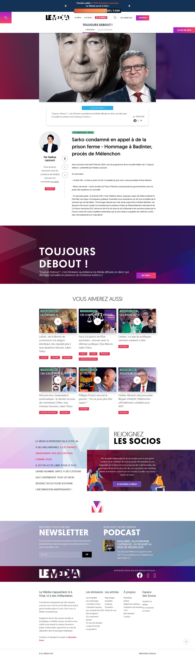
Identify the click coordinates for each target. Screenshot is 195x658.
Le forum (88, 17)
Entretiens (109, 607)
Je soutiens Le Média (127, 484)
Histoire (55, 357)
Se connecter (126, 18)
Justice (83, 354)
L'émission (90, 30)
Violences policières (88, 359)
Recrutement (129, 613)
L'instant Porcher (93, 626)
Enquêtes (108, 601)
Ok (87, 554)
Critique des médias (48, 412)
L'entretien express (94, 607)
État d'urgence (92, 613)
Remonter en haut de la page (186, 641)
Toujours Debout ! (97, 108)
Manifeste (128, 597)
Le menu (78, 18)
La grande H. (91, 629)
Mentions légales (147, 654)
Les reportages (92, 601)
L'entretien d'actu (93, 604)
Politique (50, 189)
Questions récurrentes (133, 607)
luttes (93, 354)
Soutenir (143, 18)
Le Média (60, 573)
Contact (127, 616)
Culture (44, 357)
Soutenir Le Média (147, 603)
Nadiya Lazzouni (50, 158)
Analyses (108, 604)
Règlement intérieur (132, 604)
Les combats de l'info (95, 610)
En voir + (146, 275)
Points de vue (110, 610)
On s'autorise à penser (92, 618)
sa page (55, 181)
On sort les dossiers (94, 623)
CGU (126, 610)
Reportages (110, 597)
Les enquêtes (91, 597)
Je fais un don (184, 30)
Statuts (126, 601)
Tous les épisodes (105, 30)
